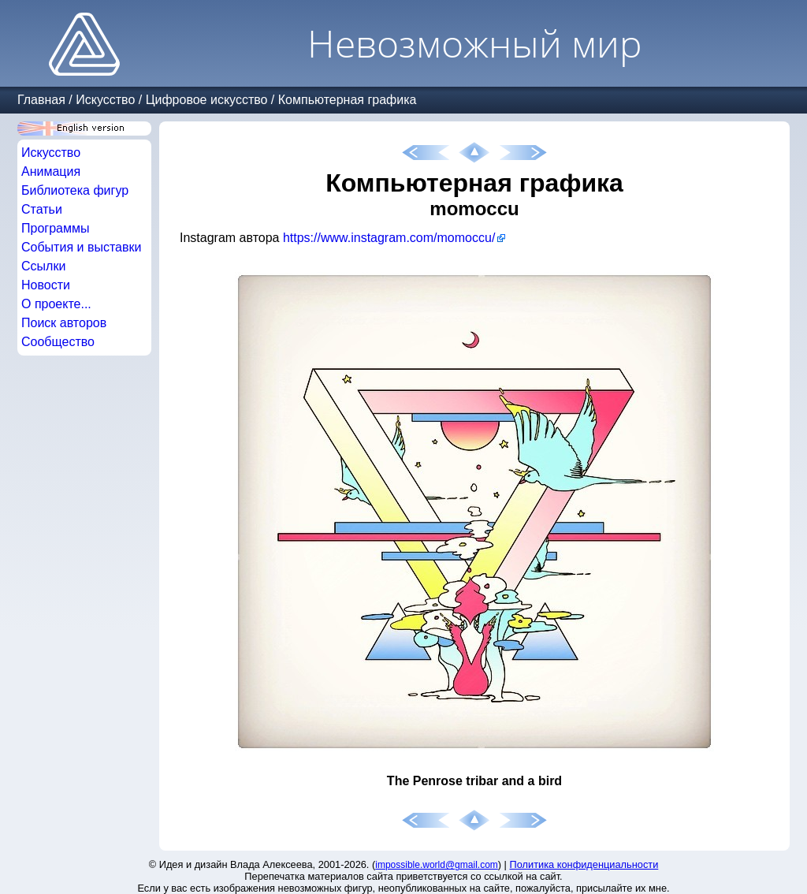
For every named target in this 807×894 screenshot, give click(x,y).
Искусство (105, 99)
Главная (41, 99)
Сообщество (58, 341)
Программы (55, 228)
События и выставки (81, 247)
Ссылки (43, 266)
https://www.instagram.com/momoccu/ (389, 237)
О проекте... (56, 304)
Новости (45, 285)
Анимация (50, 171)
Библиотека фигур (74, 190)
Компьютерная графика (347, 99)
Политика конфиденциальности (584, 864)
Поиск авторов (63, 323)
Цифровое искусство (207, 99)
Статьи (41, 209)
